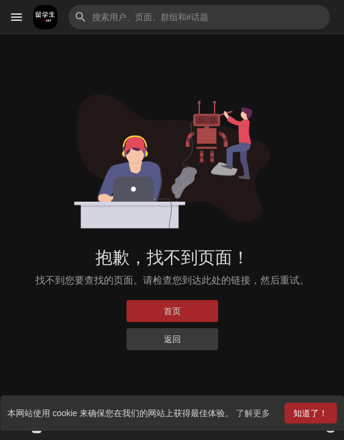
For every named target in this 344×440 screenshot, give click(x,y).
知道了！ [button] (310, 413)
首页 (172, 311)
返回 (172, 339)
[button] (199, 17)
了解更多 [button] (253, 413)
